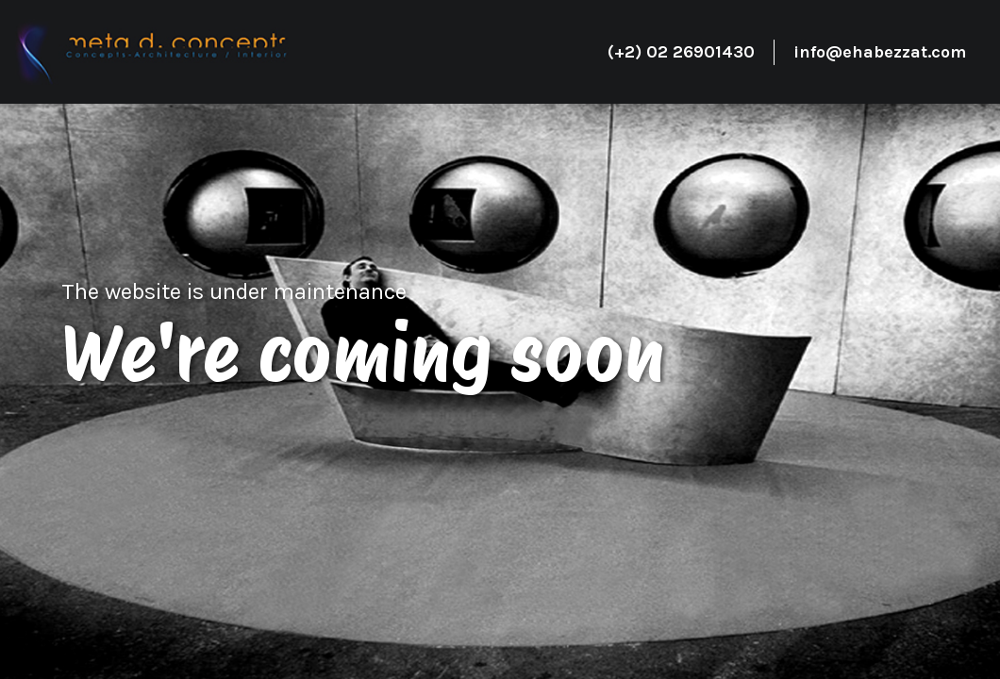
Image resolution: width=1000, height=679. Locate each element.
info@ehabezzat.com (879, 51)
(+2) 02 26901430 (681, 51)
